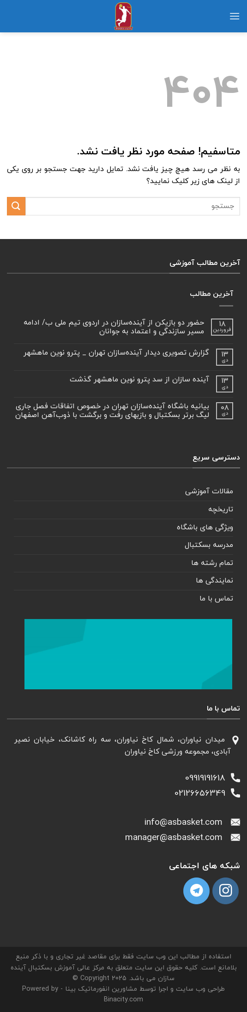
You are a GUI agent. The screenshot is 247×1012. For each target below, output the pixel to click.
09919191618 (208, 778)
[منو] (234, 16)
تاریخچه (220, 509)
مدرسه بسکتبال (209, 545)
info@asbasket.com (188, 822)
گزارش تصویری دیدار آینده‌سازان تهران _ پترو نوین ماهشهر (116, 353)
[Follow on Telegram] (196, 890)
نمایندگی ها (214, 581)
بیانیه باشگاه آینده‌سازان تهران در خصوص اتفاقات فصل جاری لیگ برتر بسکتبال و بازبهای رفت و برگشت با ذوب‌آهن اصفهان (112, 411)
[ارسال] (16, 206)
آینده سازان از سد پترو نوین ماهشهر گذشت (139, 379)
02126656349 (203, 793)
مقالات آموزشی (209, 491)
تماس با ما (216, 599)
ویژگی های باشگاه (205, 527)
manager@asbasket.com (178, 838)
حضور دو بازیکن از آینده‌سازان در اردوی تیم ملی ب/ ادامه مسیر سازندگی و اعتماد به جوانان (114, 327)
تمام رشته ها (212, 563)
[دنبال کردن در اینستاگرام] (225, 890)
